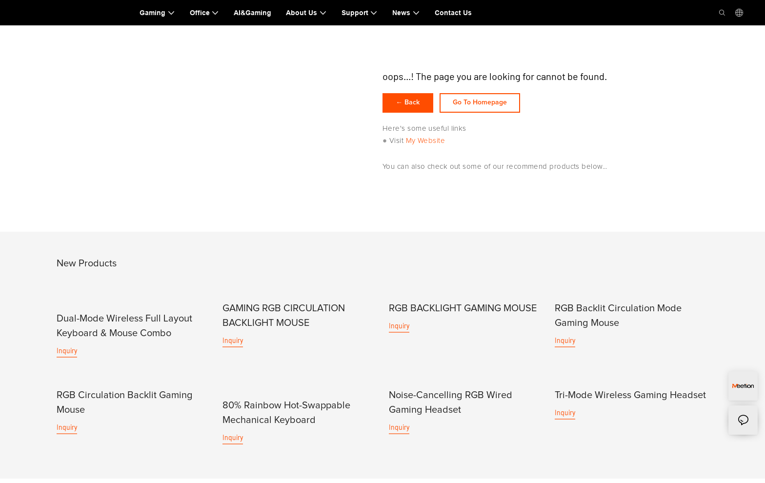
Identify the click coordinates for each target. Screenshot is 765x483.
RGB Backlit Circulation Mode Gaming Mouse (618, 320)
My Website (425, 145)
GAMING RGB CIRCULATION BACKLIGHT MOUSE (283, 320)
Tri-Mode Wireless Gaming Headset (630, 399)
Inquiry (67, 355)
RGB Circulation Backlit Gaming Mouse (125, 407)
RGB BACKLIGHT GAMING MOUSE (463, 313)
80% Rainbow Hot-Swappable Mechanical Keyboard (286, 417)
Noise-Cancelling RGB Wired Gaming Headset (450, 407)
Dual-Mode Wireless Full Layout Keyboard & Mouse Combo (124, 331)
